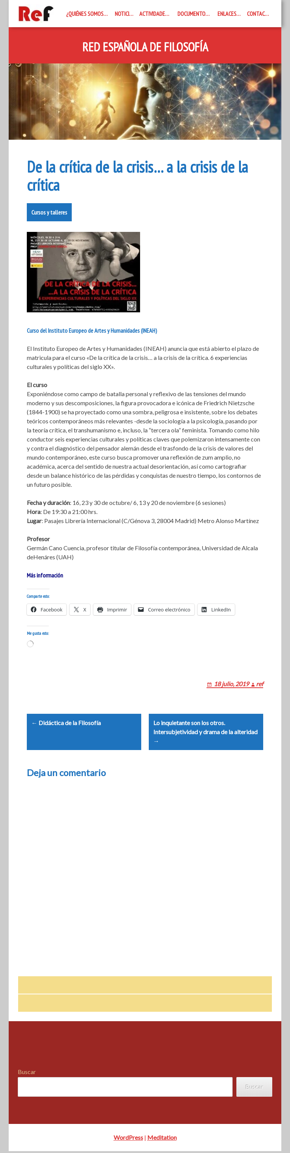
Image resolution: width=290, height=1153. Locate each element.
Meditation (162, 1139)
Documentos (192, 13)
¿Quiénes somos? (86, 13)
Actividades (153, 13)
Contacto (259, 13)
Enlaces (227, 13)
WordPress (128, 1139)
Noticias (125, 13)
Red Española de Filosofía (145, 47)
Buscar (27, 1073)
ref (259, 683)
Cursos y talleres (49, 212)
